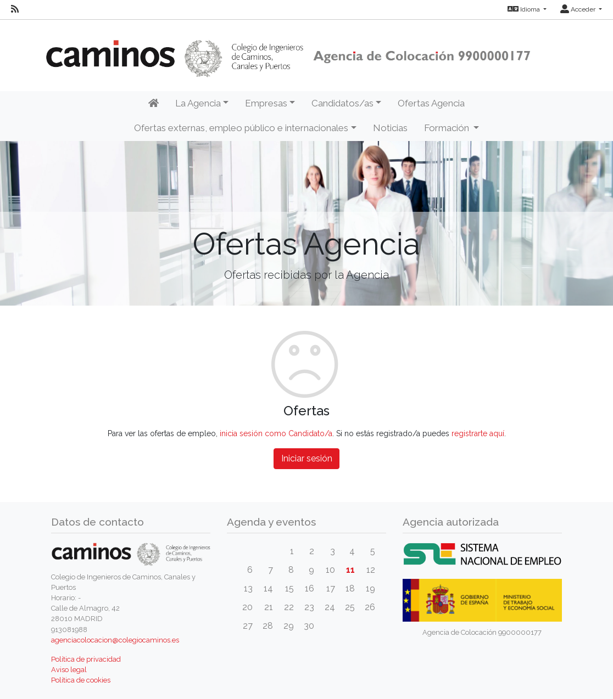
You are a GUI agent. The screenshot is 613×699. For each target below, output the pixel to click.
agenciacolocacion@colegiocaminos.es (115, 640)
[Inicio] (153, 103)
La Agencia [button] (198, 103)
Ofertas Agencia (431, 103)
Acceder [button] (578, 9)
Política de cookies (80, 680)
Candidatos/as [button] (342, 103)
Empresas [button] (266, 103)
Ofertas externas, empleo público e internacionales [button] (241, 127)
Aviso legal (69, 670)
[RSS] (15, 9)
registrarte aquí (478, 433)
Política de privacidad (86, 659)
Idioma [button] (525, 9)
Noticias (390, 127)
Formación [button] (447, 127)
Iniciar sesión (306, 458)
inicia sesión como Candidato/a (276, 433)
